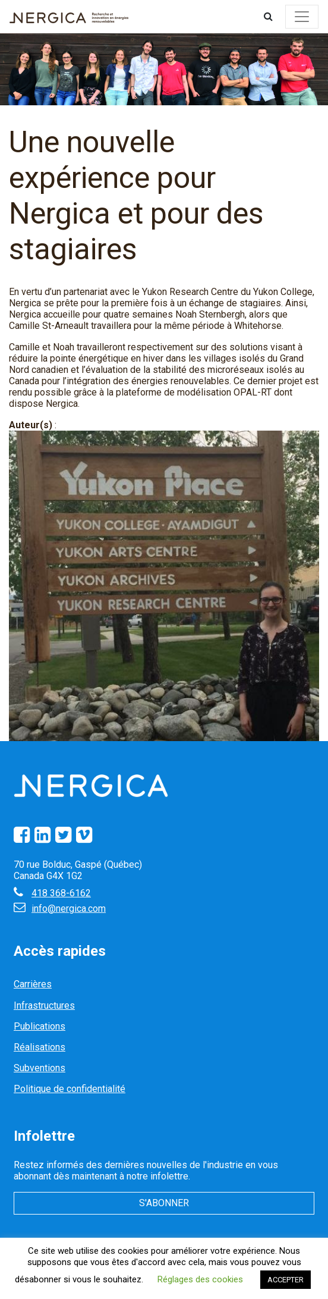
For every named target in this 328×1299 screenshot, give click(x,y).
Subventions (39, 1068)
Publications (39, 1026)
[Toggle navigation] (301, 17)
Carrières (33, 984)
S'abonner (164, 1203)
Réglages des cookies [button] (200, 1279)
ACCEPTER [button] (285, 1279)
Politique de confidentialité (69, 1088)
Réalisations (39, 1047)
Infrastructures (44, 1005)
